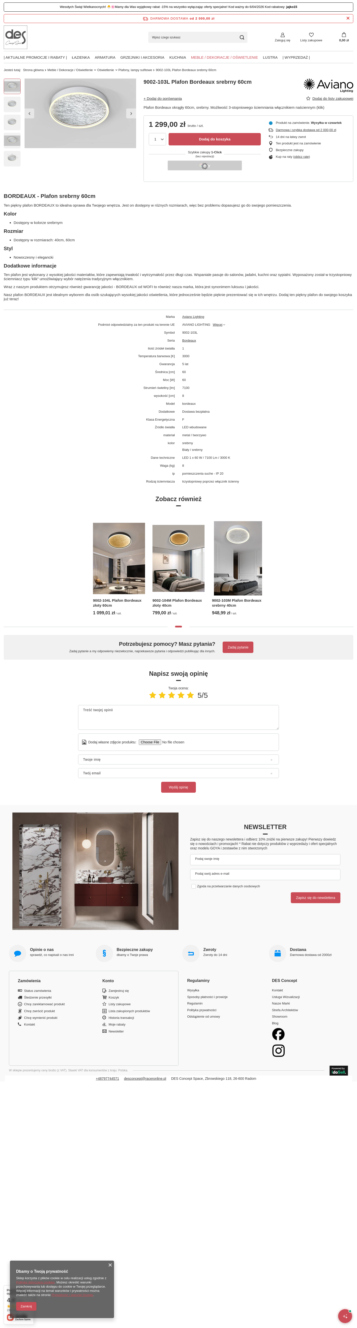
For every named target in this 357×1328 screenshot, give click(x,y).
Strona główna (33, 70)
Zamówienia (29, 981)
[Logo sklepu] (15, 37)
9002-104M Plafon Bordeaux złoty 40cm (177, 602)
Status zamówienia (37, 991)
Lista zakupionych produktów (129, 1011)
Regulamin (195, 1003)
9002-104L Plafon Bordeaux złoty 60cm (117, 602)
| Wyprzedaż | (296, 57)
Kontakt (29, 1024)
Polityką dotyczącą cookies (35, 1282)
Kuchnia (177, 57)
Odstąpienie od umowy (203, 1016)
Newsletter (265, 826)
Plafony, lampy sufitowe (135, 70)
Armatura (105, 57)
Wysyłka (193, 990)
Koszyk (114, 997)
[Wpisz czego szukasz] (197, 37)
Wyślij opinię (178, 787)
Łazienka (81, 57)
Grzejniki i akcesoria (142, 57)
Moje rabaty (117, 1024)
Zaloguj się (282, 40)
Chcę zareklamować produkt (44, 1004)
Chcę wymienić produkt (40, 1018)
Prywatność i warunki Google (72, 1295)
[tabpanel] (119, 565)
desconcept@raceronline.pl (145, 1079)
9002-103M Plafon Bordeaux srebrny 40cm (236, 602)
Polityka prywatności (201, 1010)
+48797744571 (107, 1079)
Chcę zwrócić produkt (39, 1011)
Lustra (270, 57)
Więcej (217, 324)
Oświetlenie (105, 70)
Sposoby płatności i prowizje (207, 997)
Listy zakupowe (311, 40)
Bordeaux (189, 340)
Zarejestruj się (119, 991)
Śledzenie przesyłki (38, 997)
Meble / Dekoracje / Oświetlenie (224, 57)
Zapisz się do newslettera (315, 898)
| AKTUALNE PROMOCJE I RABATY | (35, 57)
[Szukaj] (241, 37)
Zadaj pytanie (238, 647)
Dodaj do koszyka (215, 139)
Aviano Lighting (193, 317)
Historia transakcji (121, 1018)
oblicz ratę (301, 157)
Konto (108, 981)
